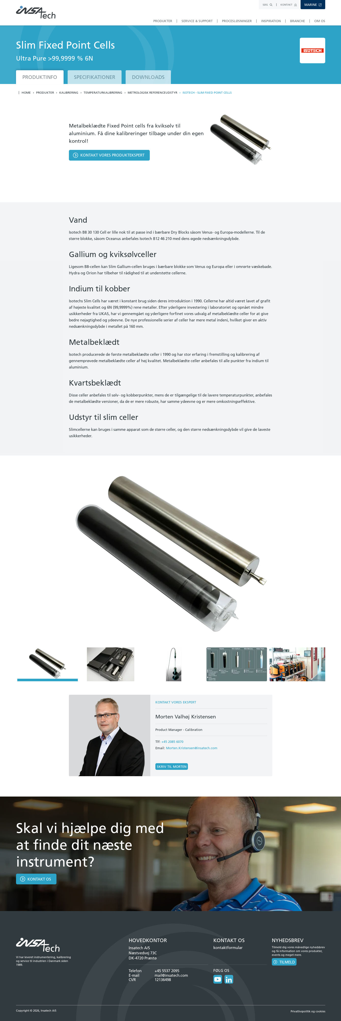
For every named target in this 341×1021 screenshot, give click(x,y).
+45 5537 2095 (167, 970)
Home (26, 92)
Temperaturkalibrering (103, 92)
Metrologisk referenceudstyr (152, 92)
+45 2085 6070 (172, 742)
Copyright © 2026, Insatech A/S (36, 1010)
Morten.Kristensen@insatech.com (191, 748)
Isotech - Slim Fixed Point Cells (207, 92)
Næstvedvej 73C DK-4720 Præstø (143, 955)
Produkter (45, 92)
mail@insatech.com (171, 975)
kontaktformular (228, 947)
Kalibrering (68, 92)
